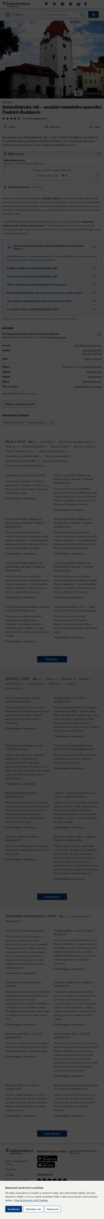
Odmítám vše (33, 1209)
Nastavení (53, 1209)
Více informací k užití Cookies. (31, 1200)
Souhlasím (14, 1209)
